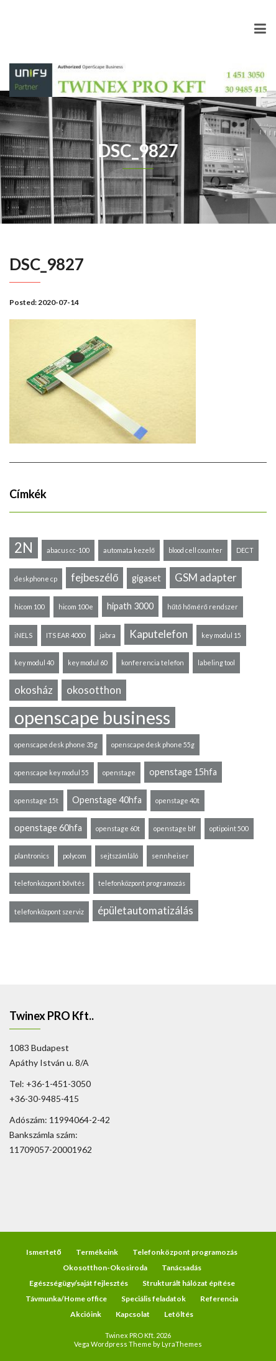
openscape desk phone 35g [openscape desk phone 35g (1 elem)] (56, 744)
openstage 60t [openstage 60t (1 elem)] (118, 828)
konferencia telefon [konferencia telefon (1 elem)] (152, 662)
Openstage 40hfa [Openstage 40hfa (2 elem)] (107, 799)
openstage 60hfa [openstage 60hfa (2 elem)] (48, 827)
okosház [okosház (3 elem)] (33, 689)
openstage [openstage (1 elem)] (119, 772)
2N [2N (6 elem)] (23, 547)
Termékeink (97, 1252)
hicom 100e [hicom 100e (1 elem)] (75, 607)
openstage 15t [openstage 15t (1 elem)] (36, 800)
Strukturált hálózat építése (188, 1283)
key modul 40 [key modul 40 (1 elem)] (34, 662)
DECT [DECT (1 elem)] (245, 550)
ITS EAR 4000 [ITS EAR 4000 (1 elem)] (66, 635)
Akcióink (85, 1314)
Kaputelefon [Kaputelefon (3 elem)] (158, 633)
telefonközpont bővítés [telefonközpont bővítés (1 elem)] (49, 883)
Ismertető (43, 1252)
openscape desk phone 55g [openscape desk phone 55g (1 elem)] (153, 744)
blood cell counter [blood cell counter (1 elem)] (195, 550)
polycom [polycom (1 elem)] (74, 856)
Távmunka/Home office (66, 1298)
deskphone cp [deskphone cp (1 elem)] (35, 579)
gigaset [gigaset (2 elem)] (146, 578)
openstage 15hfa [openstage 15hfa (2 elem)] (183, 772)
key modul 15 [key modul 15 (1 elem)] (221, 635)
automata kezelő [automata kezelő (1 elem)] (129, 550)
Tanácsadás (181, 1267)
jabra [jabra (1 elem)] (107, 635)
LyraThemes (182, 1344)
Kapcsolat (133, 1314)
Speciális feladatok (153, 1298)
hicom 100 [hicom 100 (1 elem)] (29, 607)
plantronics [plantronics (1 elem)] (31, 856)
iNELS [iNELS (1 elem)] (23, 635)
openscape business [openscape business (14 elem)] (92, 717)
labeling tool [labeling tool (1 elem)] (216, 662)
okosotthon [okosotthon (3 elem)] (94, 689)
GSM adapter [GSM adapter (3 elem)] (206, 577)
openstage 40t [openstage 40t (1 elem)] (177, 800)
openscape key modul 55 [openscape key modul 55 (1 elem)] (51, 772)
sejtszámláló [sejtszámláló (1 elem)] (119, 856)
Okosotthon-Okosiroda (105, 1267)
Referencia (219, 1298)
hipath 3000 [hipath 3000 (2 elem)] (130, 606)
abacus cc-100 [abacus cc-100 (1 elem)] (68, 550)
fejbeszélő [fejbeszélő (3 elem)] (94, 577)
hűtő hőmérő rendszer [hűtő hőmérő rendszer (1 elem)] (202, 607)
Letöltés (178, 1314)
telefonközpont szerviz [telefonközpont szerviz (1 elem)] (49, 912)
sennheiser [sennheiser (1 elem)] (170, 856)
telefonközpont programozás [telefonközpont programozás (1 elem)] (141, 883)
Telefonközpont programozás (184, 1252)
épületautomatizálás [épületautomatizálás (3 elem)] (145, 910)
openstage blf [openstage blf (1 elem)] (175, 828)
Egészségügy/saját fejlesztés (78, 1283)
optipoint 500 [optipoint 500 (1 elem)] (229, 828)
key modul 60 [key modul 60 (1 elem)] (88, 662)
